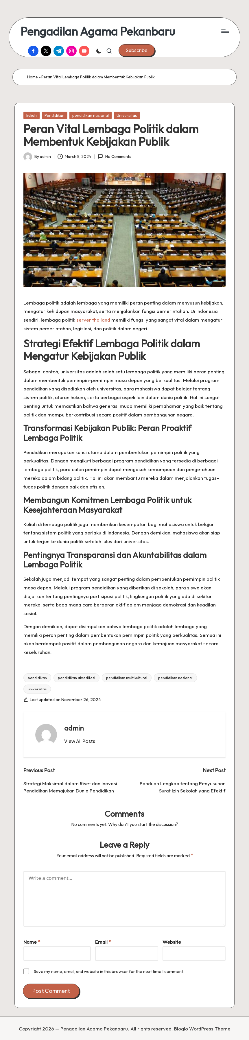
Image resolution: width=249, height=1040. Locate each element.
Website (172, 942)
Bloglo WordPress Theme (202, 1029)
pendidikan (37, 677)
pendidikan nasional (90, 115)
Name (31, 942)
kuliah (31, 115)
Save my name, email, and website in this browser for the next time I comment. (109, 971)
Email (103, 942)
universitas (37, 689)
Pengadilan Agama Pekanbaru (98, 31)
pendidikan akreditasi (76, 677)
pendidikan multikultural (126, 677)
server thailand (93, 320)
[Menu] (224, 31)
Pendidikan (54, 115)
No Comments (114, 156)
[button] (137, 50)
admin (74, 728)
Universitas (127, 115)
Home (32, 77)
